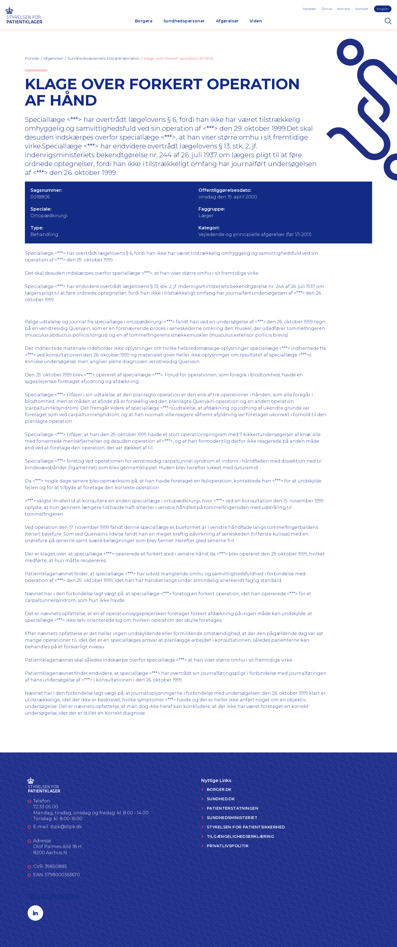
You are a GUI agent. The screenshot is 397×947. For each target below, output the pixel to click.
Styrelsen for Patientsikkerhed (246, 827)
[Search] (388, 21)
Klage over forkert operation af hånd (178, 58)
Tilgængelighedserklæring (240, 836)
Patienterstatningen (232, 808)
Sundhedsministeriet (232, 817)
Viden (256, 21)
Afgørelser (227, 21)
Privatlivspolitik (228, 845)
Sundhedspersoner (184, 21)
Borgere (143, 21)
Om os (327, 9)
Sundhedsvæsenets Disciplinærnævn (103, 58)
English (383, 9)
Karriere (344, 9)
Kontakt (362, 9)
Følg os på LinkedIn (53, 896)
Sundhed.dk (221, 798)
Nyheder (309, 9)
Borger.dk (219, 789)
